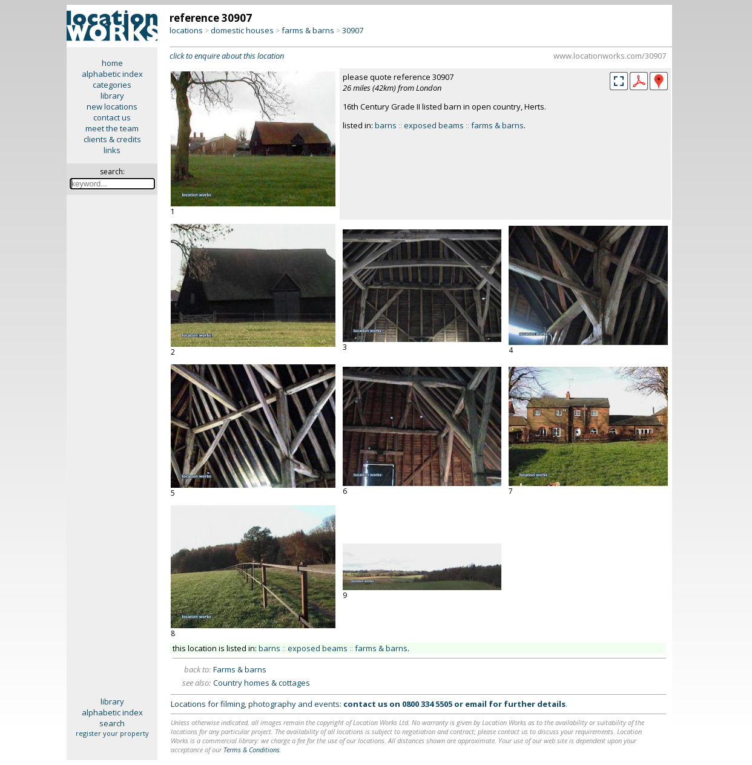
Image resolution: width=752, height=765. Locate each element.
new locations (112, 106)
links (112, 150)
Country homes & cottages (261, 682)
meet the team (112, 128)
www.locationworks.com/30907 (609, 55)
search (112, 723)
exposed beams (434, 125)
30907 (352, 30)
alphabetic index (112, 73)
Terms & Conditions (251, 749)
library (112, 95)
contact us (112, 117)
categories (112, 84)
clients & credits (112, 139)
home (112, 62)
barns (386, 125)
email (476, 703)
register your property (112, 733)
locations (186, 30)
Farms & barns (239, 669)
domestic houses (242, 30)
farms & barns (308, 30)
